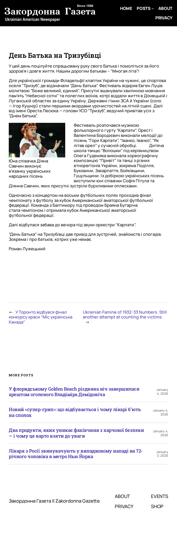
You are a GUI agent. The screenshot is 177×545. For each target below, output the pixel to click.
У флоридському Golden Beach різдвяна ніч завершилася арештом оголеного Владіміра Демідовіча (74, 392)
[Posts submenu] (152, 8)
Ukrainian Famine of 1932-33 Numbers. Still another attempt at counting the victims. (125, 314)
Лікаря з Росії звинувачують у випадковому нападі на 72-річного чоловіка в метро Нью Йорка (76, 454)
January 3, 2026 (162, 454)
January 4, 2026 (162, 391)
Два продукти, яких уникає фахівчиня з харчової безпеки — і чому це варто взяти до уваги (76, 433)
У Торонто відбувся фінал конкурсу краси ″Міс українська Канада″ (40, 317)
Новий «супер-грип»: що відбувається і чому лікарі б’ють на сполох (75, 412)
